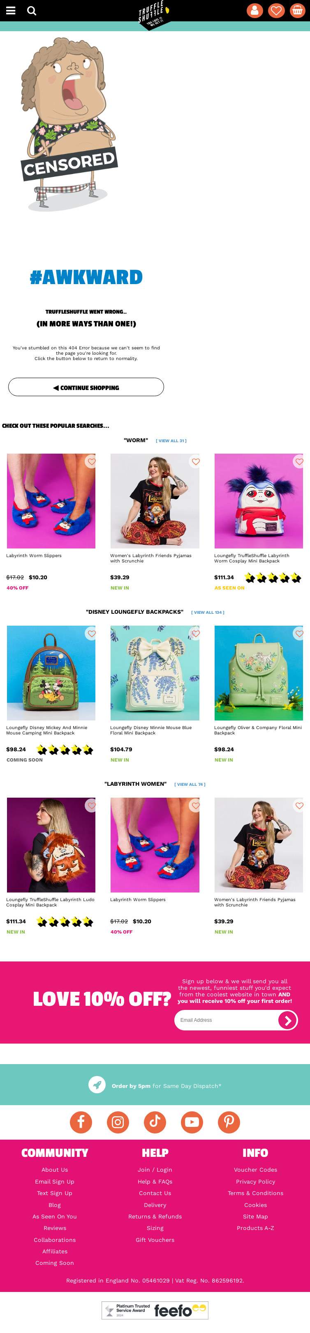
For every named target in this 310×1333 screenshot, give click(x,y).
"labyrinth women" (155, 783)
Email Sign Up (54, 1181)
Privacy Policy (255, 1181)
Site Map (255, 1216)
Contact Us (155, 1193)
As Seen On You (54, 1216)
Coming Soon (54, 1263)
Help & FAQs (155, 1181)
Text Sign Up (54, 1193)
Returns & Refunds (155, 1216)
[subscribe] (287, 1020)
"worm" (155, 440)
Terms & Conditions (255, 1193)
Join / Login (155, 1169)
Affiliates (54, 1251)
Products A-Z (255, 1228)
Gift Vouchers (155, 1240)
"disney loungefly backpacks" (155, 611)
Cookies (255, 1205)
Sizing (155, 1228)
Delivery (155, 1205)
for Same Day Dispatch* (154, 1086)
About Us (55, 1169)
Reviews (55, 1228)
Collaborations (55, 1240)
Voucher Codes (255, 1169)
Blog (55, 1205)
